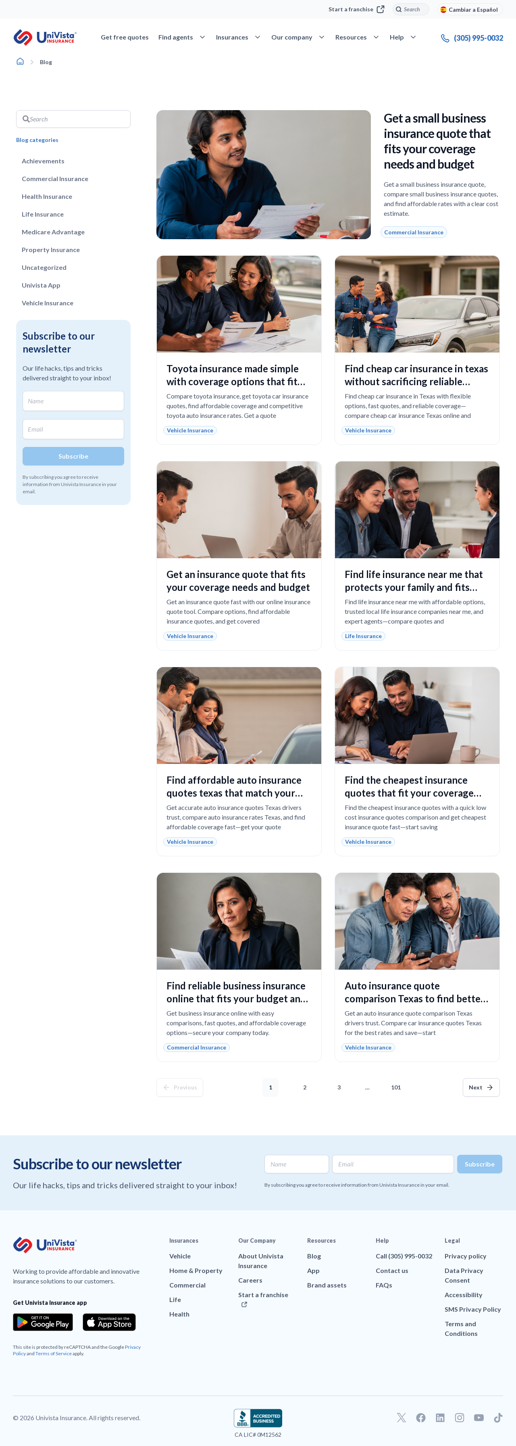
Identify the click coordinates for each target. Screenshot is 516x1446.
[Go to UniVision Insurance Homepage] (45, 37)
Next (476, 1087)
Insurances (183, 1240)
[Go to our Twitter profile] (401, 1418)
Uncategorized (44, 267)
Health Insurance (47, 196)
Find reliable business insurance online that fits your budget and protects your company (236, 998)
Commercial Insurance (55, 178)
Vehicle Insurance (47, 303)
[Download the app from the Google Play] (43, 1322)
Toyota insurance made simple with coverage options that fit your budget (232, 381)
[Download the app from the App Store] (109, 1322)
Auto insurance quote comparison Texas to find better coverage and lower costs (415, 998)
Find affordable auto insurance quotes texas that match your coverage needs (234, 793)
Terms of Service (53, 1353)
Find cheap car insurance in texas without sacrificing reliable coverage (416, 381)
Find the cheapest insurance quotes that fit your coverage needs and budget (409, 793)
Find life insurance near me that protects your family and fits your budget (414, 587)
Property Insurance (51, 249)
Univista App (41, 285)
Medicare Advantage (53, 232)
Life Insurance (43, 214)
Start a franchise (357, 9)
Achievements (43, 161)
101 (397, 1084)
